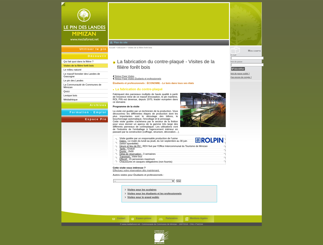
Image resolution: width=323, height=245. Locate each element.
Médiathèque (71, 99)
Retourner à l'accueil (84, 23)
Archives (98, 105)
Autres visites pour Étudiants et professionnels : (138, 175)
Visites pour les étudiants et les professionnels (154, 193)
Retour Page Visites (124, 76)
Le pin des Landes (73, 80)
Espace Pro (96, 119)
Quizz (67, 91)
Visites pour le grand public (143, 197)
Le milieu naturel (72, 69)
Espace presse (144, 218)
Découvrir (121, 48)
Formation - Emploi (88, 112)
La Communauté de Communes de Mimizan (82, 86)
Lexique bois (70, 95)
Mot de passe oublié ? (240, 74)
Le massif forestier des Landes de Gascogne (82, 75)
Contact (121, 218)
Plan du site (121, 42)
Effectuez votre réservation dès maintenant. (136, 170)
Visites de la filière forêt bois (140, 48)
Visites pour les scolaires (142, 189)
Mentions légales (199, 218)
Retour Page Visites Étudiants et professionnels (138, 78)
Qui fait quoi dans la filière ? (79, 61)
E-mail (233, 55)
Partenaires (172, 218)
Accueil (112, 48)
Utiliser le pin (93, 49)
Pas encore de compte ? (241, 77)
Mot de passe (236, 62)
